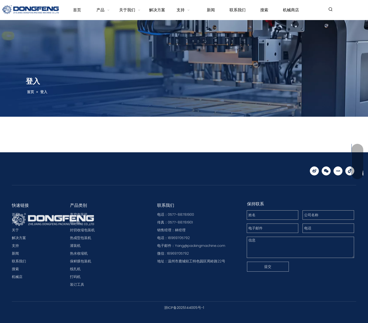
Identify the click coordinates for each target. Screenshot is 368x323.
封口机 (75, 222)
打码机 (75, 276)
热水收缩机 (79, 253)
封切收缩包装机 (82, 230)
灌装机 (75, 245)
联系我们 (19, 261)
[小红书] (337, 170)
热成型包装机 (80, 237)
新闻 (15, 253)
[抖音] (349, 170)
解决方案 (19, 237)
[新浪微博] (314, 170)
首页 (15, 214)
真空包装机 (79, 214)
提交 (267, 266)
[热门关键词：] (330, 9)
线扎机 (75, 268)
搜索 (15, 268)
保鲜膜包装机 (80, 261)
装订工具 (77, 284)
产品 (15, 222)
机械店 (17, 276)
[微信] (326, 170)
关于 (15, 230)
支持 (15, 245)
